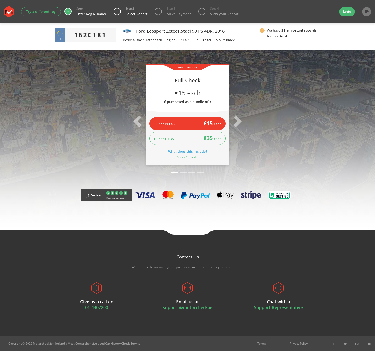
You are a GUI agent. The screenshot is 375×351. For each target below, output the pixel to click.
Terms (261, 343)
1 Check (187, 137)
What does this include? (187, 151)
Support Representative (278, 307)
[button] (262, 31)
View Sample (187, 157)
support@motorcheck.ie (187, 307)
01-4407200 (96, 307)
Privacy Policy (299, 343)
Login (347, 12)
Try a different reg (41, 11)
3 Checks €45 (187, 123)
